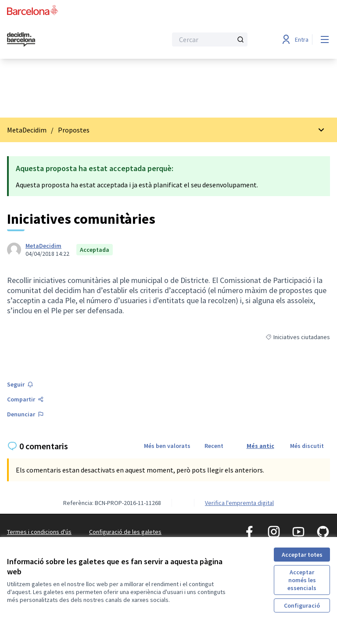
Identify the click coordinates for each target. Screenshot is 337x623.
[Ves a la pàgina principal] (65, 39)
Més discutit (307, 446)
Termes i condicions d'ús (39, 532)
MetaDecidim (27, 129)
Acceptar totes (302, 555)
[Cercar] (209, 39)
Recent (213, 446)
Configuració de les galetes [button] (125, 532)
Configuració (302, 605)
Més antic (260, 446)
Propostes (74, 129)
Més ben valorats (167, 446)
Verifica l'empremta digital (239, 503)
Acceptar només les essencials (301, 580)
